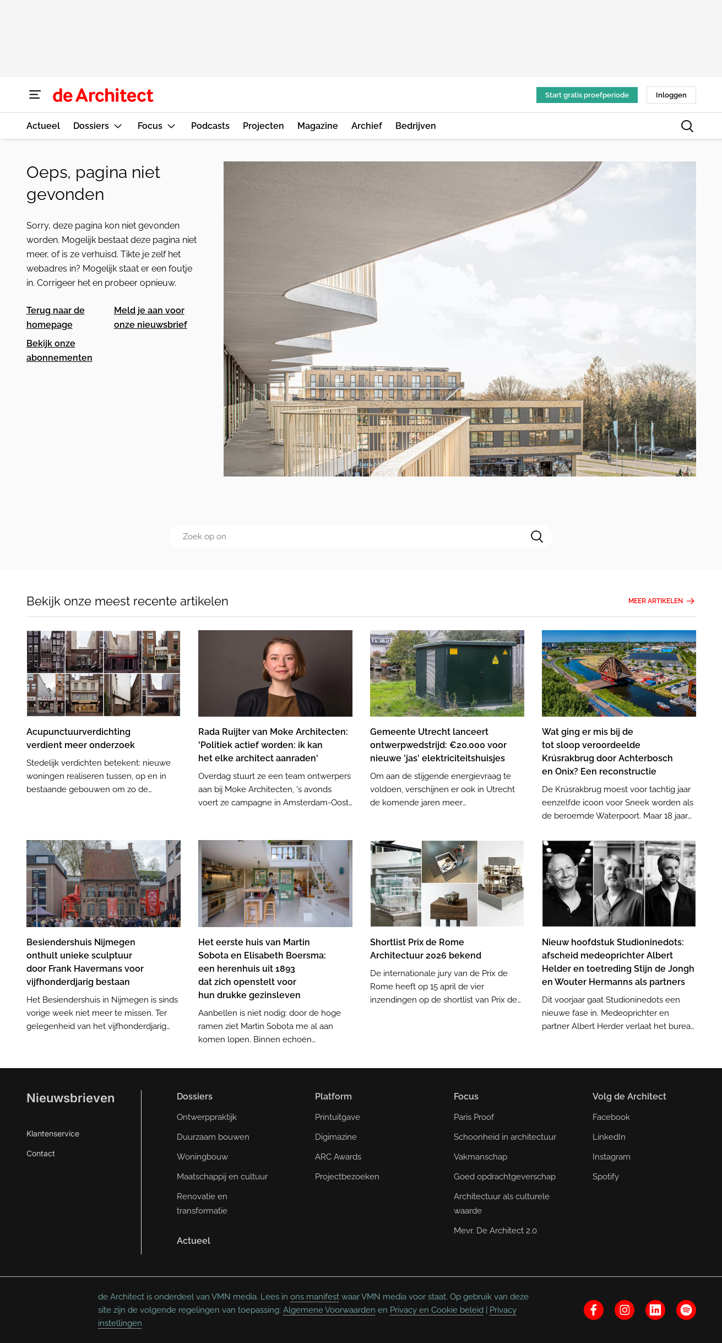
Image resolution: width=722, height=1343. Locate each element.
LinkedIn (609, 1137)
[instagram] (624, 1310)
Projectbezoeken (347, 1177)
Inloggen (671, 95)
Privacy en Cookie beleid (437, 1310)
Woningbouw (202, 1157)
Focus (466, 1096)
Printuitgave (337, 1117)
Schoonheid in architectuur (505, 1137)
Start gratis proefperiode (587, 95)
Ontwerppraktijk (207, 1117)
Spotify (606, 1177)
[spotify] (686, 1310)
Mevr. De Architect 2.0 (495, 1231)
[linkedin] (655, 1310)
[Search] (537, 536)
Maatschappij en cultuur (222, 1177)
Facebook (611, 1117)
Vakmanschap (480, 1157)
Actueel (193, 1241)
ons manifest (314, 1297)
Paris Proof (474, 1117)
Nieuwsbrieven (70, 1098)
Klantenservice (52, 1133)
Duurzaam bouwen (213, 1137)
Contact (40, 1153)
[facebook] (594, 1310)
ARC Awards (338, 1157)
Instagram (612, 1157)
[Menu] (35, 95)
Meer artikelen (662, 600)
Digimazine (336, 1137)
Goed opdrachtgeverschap (505, 1177)
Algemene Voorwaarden (329, 1310)
